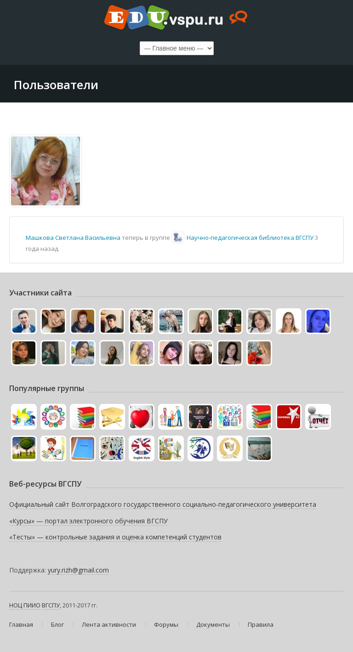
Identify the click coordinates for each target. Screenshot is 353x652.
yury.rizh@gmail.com (78, 570)
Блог (57, 624)
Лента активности (109, 624)
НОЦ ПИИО (24, 605)
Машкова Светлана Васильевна (73, 237)
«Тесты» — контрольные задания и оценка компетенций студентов (115, 537)
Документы (213, 624)
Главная (21, 624)
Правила (260, 624)
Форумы (166, 624)
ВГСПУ (51, 605)
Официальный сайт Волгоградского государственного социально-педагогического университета (162, 504)
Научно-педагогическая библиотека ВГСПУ (250, 237)
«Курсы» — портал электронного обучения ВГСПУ (88, 520)
